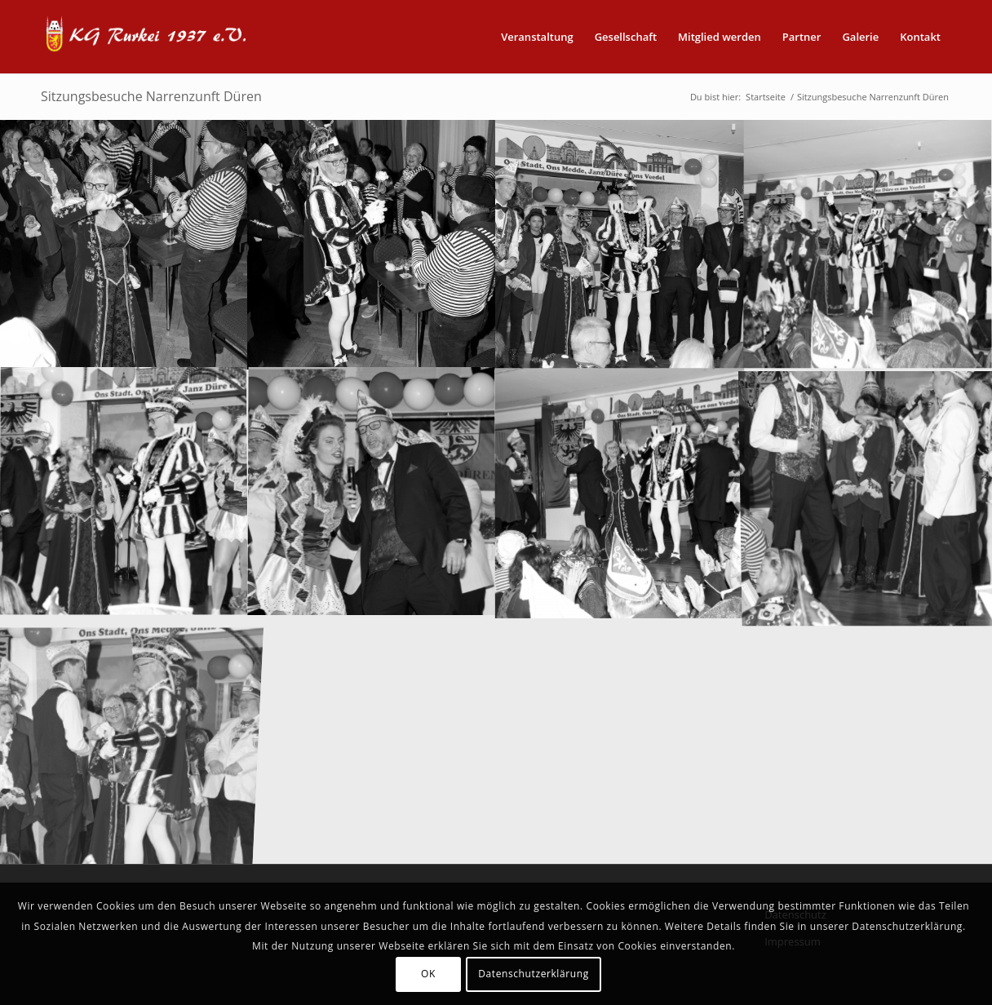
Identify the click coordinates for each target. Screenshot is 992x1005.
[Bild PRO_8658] (868, 492)
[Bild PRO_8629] (372, 492)
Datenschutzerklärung (533, 974)
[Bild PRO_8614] (868, 244)
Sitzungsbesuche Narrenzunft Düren (151, 96)
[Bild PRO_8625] (124, 492)
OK (428, 974)
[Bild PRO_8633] (620, 492)
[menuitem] (537, 36)
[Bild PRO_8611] (620, 244)
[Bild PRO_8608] (372, 244)
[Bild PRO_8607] (124, 244)
